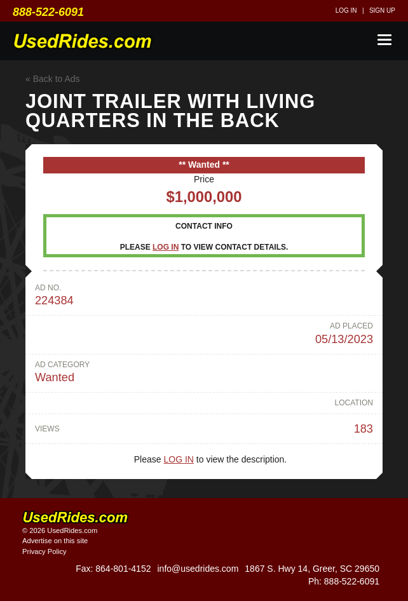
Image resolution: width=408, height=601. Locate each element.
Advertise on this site (55, 540)
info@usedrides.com (197, 569)
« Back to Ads (52, 79)
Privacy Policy (44, 551)
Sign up (382, 10)
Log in (346, 10)
